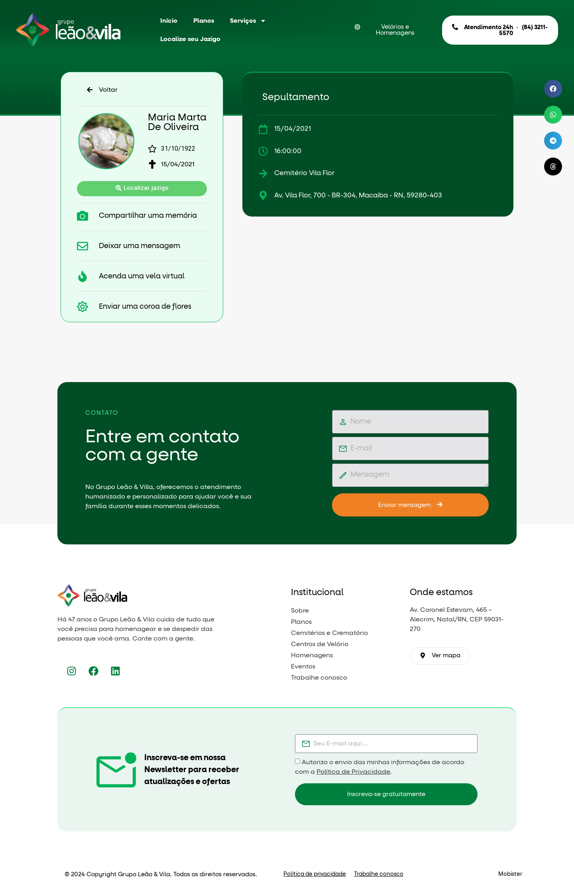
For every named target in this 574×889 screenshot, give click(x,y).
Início (168, 21)
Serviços (248, 21)
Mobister (510, 874)
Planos (203, 21)
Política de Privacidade (353, 772)
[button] (553, 89)
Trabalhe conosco (378, 874)
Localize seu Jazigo (190, 39)
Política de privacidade (314, 874)
